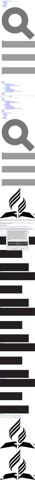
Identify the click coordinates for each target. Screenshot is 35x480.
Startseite (3, 81)
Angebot (3, 92)
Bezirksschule (4, 117)
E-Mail (2, 231)
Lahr (4, 4)
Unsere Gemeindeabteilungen (9, 90)
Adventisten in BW (11, 226)
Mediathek (3, 93)
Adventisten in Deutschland (4, 226)
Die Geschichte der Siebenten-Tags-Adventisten (12, 85)
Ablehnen (17, 244)
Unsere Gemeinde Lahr (7, 87)
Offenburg (5, 5)
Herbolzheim (5, 2)
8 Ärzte (3, 94)
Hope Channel (26, 226)
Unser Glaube (7, 86)
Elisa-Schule (5, 6)
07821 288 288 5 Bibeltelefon (9, 89)
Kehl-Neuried (6, 3)
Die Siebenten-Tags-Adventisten (10, 84)
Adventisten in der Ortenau (18, 226)
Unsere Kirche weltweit (7, 83)
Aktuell (3, 82)
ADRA (23, 226)
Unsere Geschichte (8, 88)
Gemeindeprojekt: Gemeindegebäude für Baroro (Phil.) (13, 108)
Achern (5, 113)
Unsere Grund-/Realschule (9, 91)
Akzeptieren (18, 242)
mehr (18, 246)
